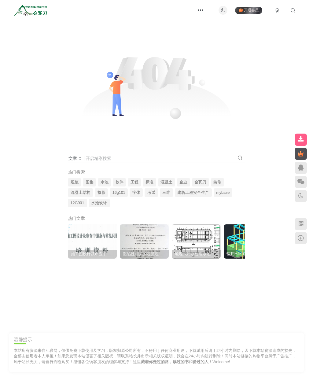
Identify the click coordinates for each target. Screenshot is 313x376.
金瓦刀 (200, 182)
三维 (166, 192)
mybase (223, 192)
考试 (151, 192)
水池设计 (99, 203)
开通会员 (249, 10)
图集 (90, 182)
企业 (183, 182)
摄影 (101, 192)
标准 (149, 182)
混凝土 (166, 182)
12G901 (77, 203)
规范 (75, 182)
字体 (136, 192)
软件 (119, 182)
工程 (134, 182)
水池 (105, 182)
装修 (217, 182)
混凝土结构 (80, 192)
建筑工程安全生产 (193, 192)
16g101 (118, 192)
